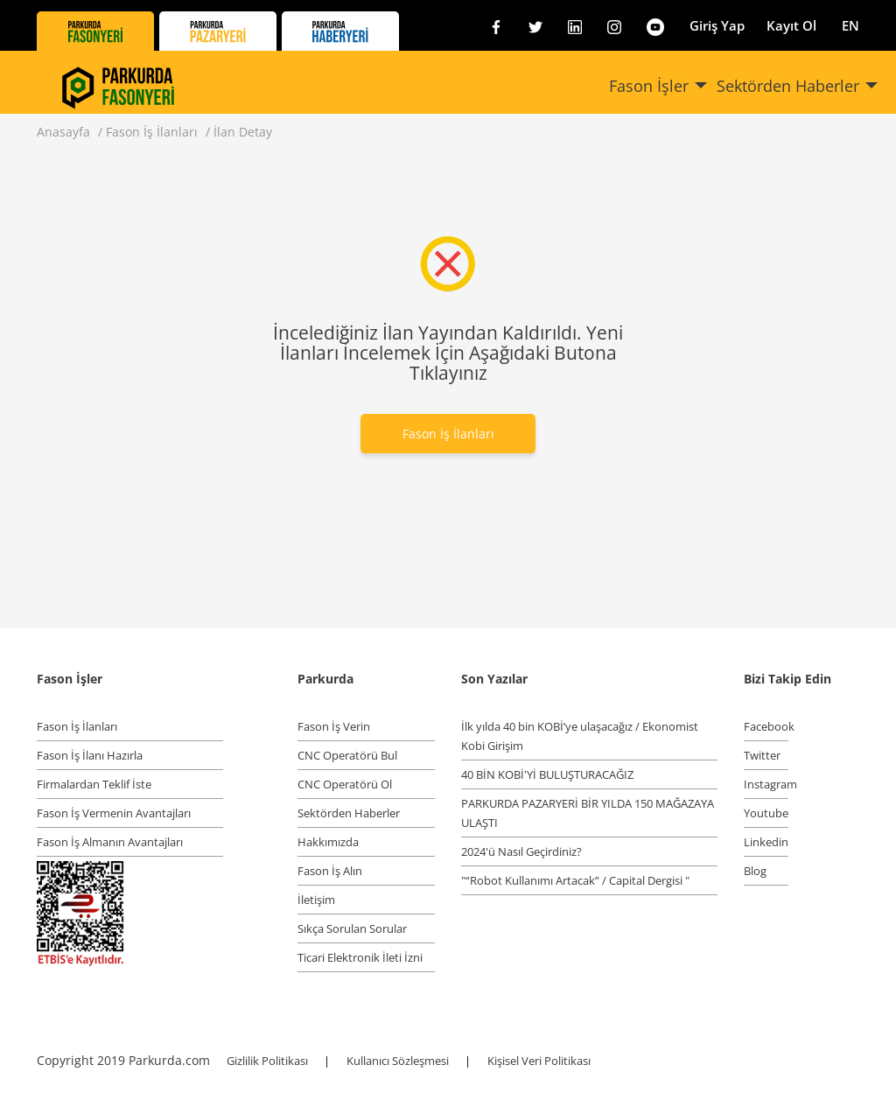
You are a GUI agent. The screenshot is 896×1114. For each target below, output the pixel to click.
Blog (755, 871)
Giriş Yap (717, 25)
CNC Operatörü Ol (345, 784)
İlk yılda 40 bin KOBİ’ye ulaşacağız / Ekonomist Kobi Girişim (579, 735)
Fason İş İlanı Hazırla (90, 755)
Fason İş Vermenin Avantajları (114, 813)
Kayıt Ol (791, 25)
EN (850, 25)
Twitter (762, 755)
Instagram (766, 784)
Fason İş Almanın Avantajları (110, 842)
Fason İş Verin (334, 726)
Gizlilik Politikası (269, 1060)
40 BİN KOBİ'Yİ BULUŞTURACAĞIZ (547, 774)
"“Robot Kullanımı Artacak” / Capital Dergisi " (575, 880)
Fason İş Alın (330, 871)
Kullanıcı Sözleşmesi (399, 1060)
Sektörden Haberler (788, 85)
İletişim (316, 899)
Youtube (766, 813)
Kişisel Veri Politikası (539, 1060)
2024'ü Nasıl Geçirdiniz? (521, 851)
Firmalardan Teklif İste (94, 784)
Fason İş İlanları (448, 433)
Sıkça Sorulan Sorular (352, 928)
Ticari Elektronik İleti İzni (360, 957)
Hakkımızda (328, 842)
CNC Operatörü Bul (347, 755)
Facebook (766, 726)
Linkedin (766, 842)
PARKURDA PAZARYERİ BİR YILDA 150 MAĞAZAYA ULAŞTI (587, 812)
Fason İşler (649, 85)
